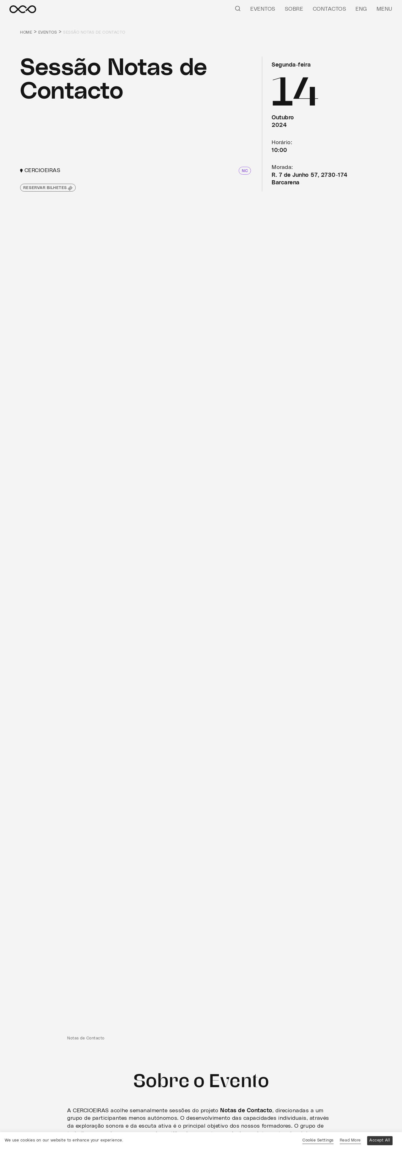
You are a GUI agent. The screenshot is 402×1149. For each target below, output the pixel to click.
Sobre (294, 9)
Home (26, 32)
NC (245, 171)
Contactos (329, 9)
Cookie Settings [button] (318, 1140)
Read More (350, 1140)
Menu (385, 9)
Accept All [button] (379, 1140)
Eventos (262, 9)
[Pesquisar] (238, 8)
